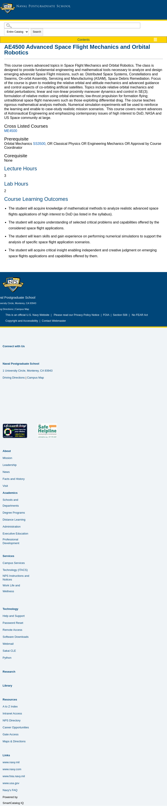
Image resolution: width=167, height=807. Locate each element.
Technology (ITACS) (15, 570)
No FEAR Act (139, 314)
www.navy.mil (11, 762)
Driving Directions (14, 377)
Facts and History (14, 478)
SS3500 (39, 143)
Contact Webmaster (54, 320)
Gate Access (10, 734)
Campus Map (22, 309)
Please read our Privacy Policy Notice (77, 314)
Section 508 (120, 314)
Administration (11, 526)
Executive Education (15, 533)
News (6, 472)
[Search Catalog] (72, 25)
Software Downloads (15, 636)
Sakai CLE (9, 650)
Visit (5, 485)
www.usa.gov (11, 783)
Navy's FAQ (10, 790)
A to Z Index (10, 706)
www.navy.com (12, 769)
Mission (7, 458)
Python (7, 657)
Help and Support (14, 616)
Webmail (8, 643)
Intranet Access (12, 713)
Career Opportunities (16, 727)
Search (37, 31)
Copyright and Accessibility (21, 320)
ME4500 (10, 131)
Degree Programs (14, 512)
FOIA (106, 314)
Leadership (10, 465)
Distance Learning (14, 519)
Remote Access (12, 629)
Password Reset (13, 622)
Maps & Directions (14, 741)
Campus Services (14, 563)
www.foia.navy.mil (14, 776)
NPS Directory (11, 720)
